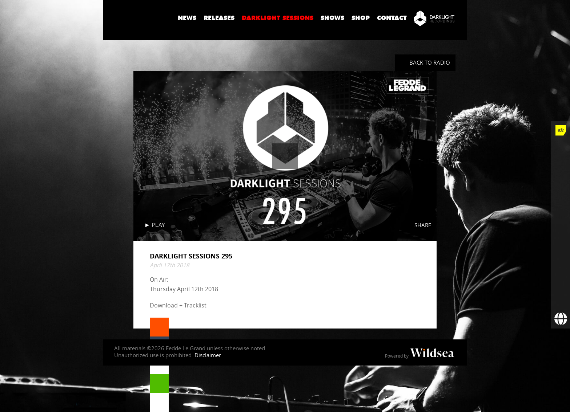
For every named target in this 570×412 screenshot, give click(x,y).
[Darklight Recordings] (434, 18)
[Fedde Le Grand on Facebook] (560, 149)
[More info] (560, 281)
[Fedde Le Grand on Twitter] (560, 168)
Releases (219, 18)
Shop (361, 18)
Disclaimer (207, 355)
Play (158, 224)
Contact (392, 18)
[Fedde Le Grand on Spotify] (560, 243)
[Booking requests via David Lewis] (560, 319)
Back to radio (429, 62)
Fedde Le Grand (138, 17)
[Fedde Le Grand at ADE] (560, 130)
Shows (332, 18)
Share (422, 225)
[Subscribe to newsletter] (560, 300)
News (187, 18)
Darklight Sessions (277, 18)
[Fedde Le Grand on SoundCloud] (560, 224)
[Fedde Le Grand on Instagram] (560, 187)
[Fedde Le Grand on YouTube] (560, 205)
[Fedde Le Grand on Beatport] (560, 262)
